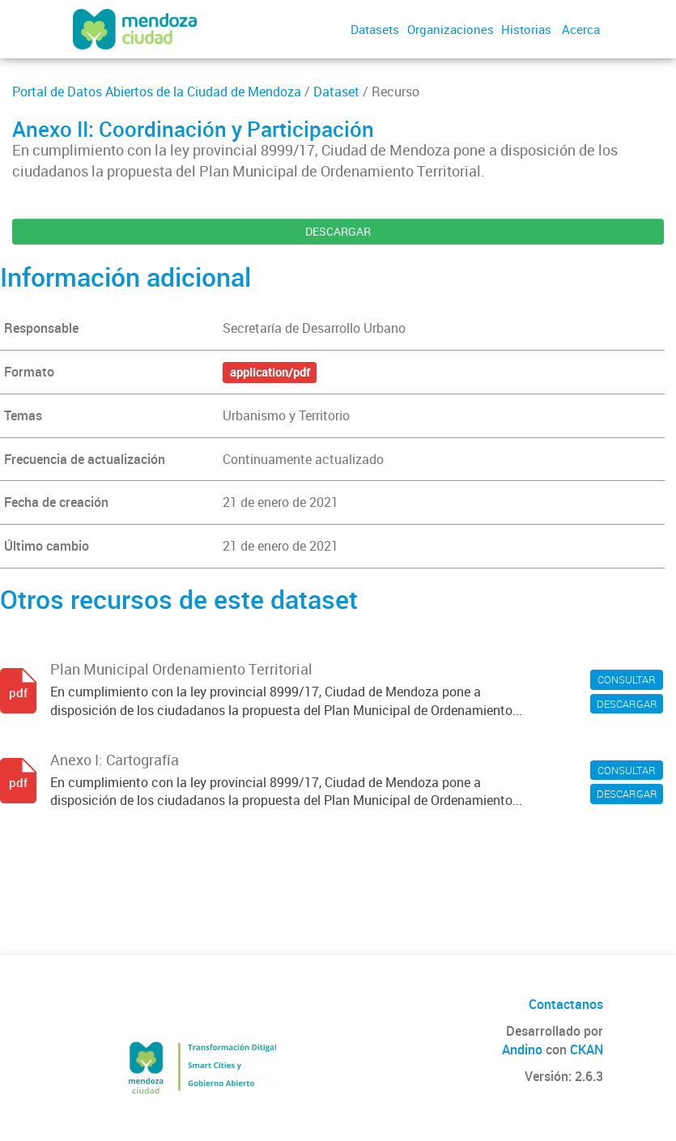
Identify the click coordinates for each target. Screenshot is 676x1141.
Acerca (581, 29)
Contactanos (566, 1004)
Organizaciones (450, 29)
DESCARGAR (338, 231)
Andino (522, 1049)
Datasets (375, 29)
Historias (526, 29)
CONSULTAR (626, 679)
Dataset (336, 91)
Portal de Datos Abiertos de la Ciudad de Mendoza (156, 91)
